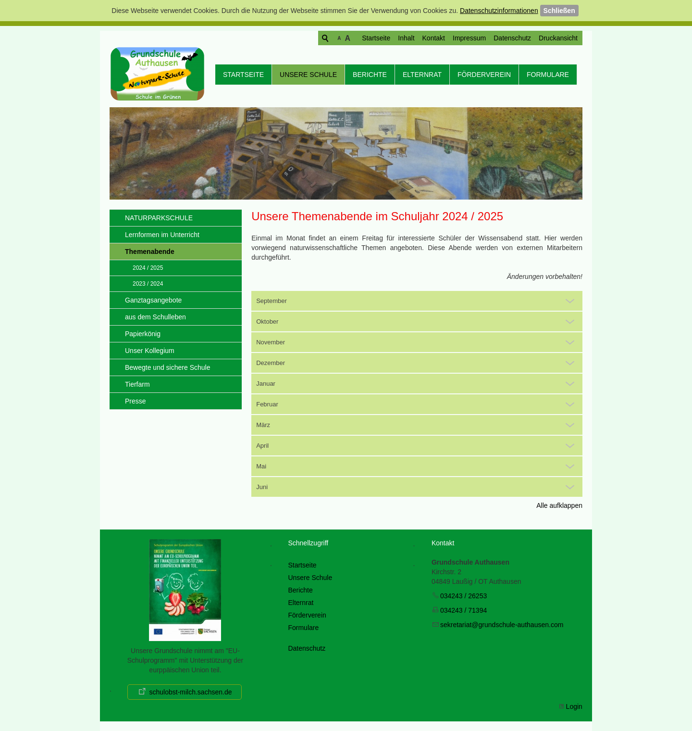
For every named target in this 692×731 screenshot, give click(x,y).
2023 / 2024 (148, 283)
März (263, 425)
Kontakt (396, 38)
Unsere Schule (308, 74)
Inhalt (369, 38)
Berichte (370, 74)
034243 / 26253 (463, 596)
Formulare (548, 74)
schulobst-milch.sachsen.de (190, 692)
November (270, 342)
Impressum (432, 38)
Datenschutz (475, 38)
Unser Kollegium (149, 350)
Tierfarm (137, 384)
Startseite (339, 38)
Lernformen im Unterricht (162, 235)
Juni (262, 487)
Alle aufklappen (559, 505)
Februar (267, 404)
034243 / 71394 (463, 610)
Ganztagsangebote (153, 300)
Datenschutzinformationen (499, 10)
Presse (135, 401)
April (262, 445)
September (271, 300)
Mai (261, 466)
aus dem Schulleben (155, 317)
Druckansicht (521, 38)
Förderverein (484, 74)
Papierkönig (143, 334)
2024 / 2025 (148, 268)
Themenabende (149, 251)
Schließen (559, 10)
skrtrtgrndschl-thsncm (501, 625)
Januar (265, 383)
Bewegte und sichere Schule (167, 367)
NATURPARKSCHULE (159, 218)
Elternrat (422, 74)
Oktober (267, 321)
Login (574, 706)
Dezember (270, 362)
